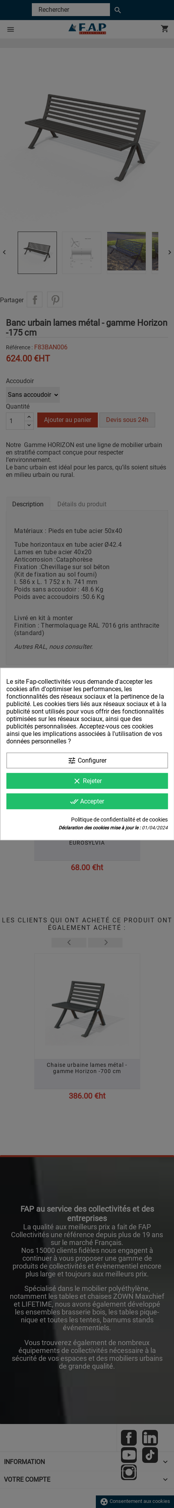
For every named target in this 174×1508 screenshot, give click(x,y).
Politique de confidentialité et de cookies (119, 819)
